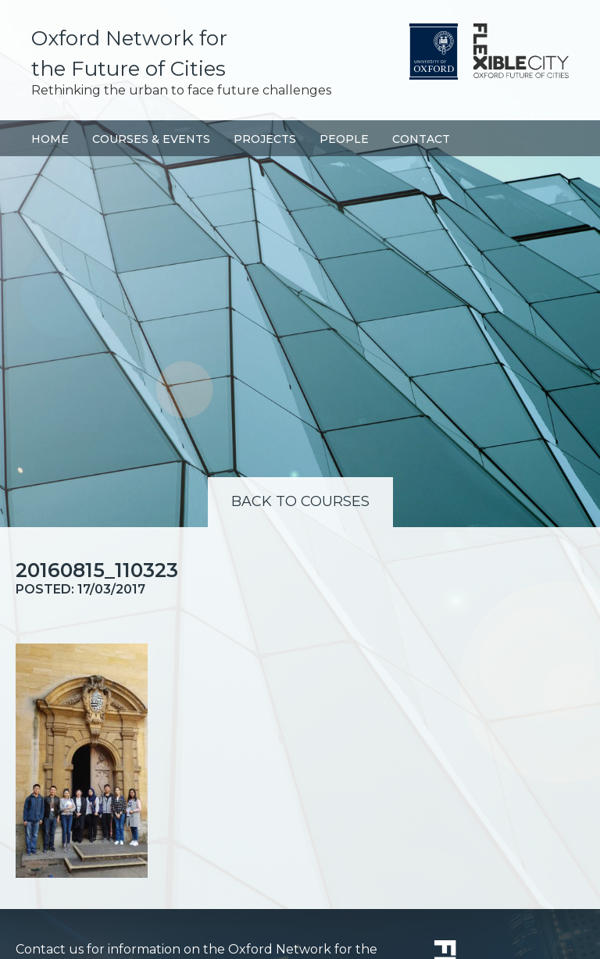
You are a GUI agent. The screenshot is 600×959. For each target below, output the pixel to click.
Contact (421, 139)
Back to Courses (300, 501)
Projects (265, 139)
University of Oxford (433, 51)
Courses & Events (151, 139)
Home (50, 139)
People (344, 139)
